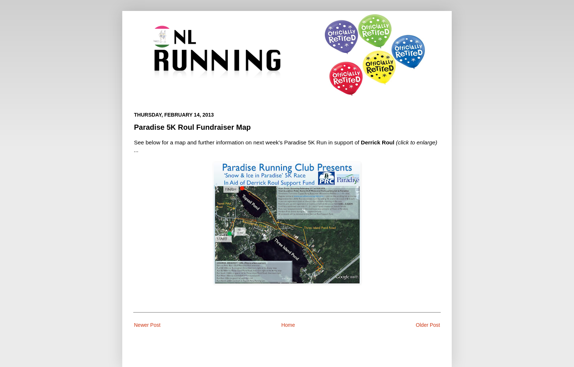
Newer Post (147, 325)
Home (288, 325)
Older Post (428, 325)
